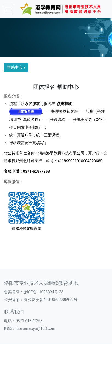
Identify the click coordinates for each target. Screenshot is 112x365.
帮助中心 (15, 67)
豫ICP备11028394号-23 (43, 292)
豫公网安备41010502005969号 (50, 299)
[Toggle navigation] (8, 9)
